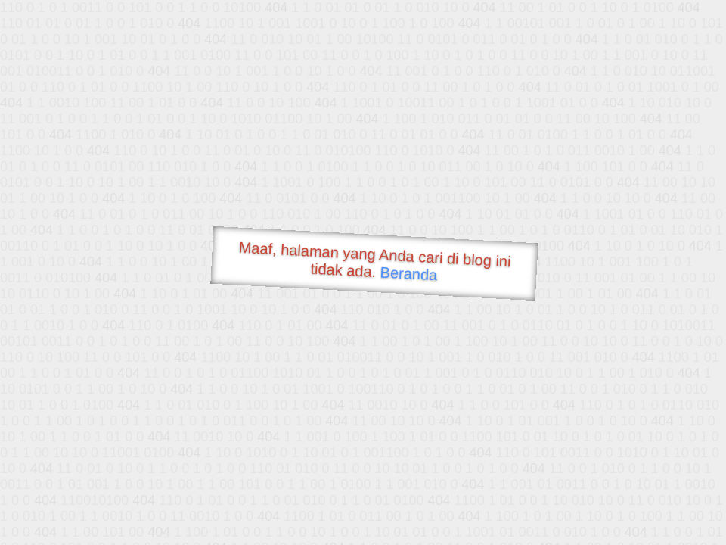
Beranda (409, 273)
